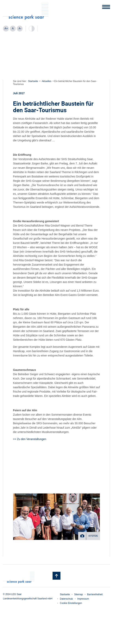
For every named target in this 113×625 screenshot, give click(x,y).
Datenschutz (66, 598)
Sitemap (78, 594)
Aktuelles (46, 81)
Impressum (83, 598)
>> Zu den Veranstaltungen (29, 439)
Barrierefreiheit (95, 594)
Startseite (33, 81)
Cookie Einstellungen (71, 603)
